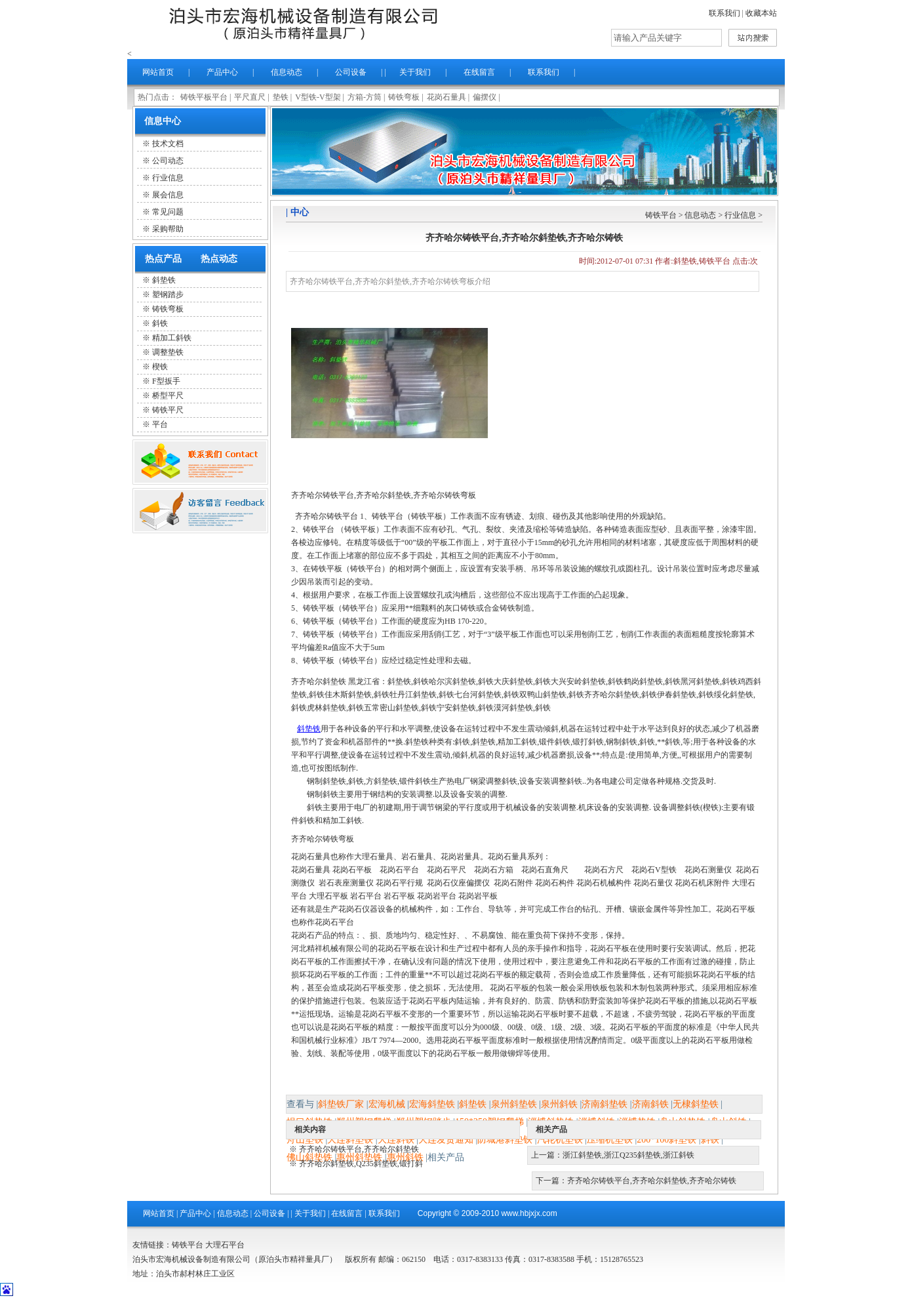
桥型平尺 (168, 395)
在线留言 (479, 72)
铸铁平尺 (168, 410)
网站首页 (158, 72)
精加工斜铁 (171, 337)
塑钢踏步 (168, 294)
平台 (160, 424)
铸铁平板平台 (204, 97)
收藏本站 (761, 13)
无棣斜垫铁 (696, 1104)
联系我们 (724, 13)
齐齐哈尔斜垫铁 (318, 681)
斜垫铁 (164, 280)
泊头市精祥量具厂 (304, 23)
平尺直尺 (250, 97)
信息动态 (286, 72)
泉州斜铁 (559, 1104)
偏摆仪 (484, 97)
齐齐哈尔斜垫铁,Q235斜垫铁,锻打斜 (361, 1163)
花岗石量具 (446, 97)
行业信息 (740, 215)
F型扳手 (166, 381)
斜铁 (160, 323)
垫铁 (280, 97)
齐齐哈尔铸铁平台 (326, 516)
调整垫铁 (168, 352)
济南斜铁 (650, 1104)
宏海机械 (386, 1104)
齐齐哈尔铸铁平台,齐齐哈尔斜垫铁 (359, 1149)
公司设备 (351, 72)
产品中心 (222, 72)
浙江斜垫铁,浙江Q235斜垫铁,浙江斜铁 (628, 1155)
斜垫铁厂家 (341, 1104)
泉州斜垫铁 (514, 1104)
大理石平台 (225, 1244)
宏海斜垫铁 (432, 1104)
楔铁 (160, 366)
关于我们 (415, 72)
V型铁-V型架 (317, 97)
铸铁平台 (661, 215)
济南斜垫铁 (604, 1104)
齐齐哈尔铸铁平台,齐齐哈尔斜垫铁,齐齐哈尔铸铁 (651, 1180)
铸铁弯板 (404, 97)
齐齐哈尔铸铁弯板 (322, 838)
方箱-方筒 (364, 97)
